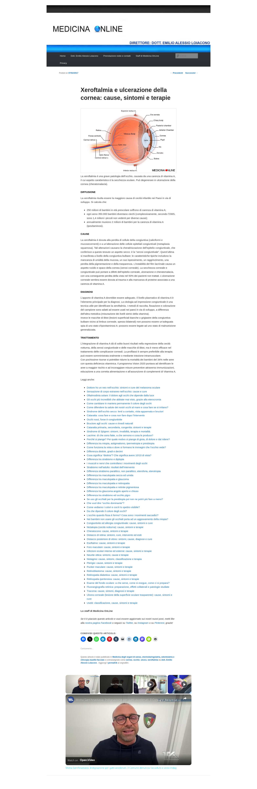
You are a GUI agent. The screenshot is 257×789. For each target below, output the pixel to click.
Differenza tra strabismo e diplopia (105, 459)
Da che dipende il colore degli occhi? (107, 511)
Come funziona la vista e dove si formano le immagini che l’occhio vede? (126, 447)
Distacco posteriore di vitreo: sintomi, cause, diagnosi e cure (119, 539)
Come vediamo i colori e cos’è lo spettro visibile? (113, 507)
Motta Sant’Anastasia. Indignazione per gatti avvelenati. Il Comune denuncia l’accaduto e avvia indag (128, 700)
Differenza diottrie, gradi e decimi (105, 451)
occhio (136, 660)
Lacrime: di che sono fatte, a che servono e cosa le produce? (120, 435)
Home (63, 56)
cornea (129, 660)
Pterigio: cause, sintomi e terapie (104, 563)
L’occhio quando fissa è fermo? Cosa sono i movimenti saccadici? (122, 515)
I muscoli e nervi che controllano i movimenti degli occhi (117, 463)
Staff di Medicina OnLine (147, 56)
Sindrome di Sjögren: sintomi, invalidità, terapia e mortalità (118, 431)
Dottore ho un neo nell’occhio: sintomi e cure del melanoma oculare (123, 387)
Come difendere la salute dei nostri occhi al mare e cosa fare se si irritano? (127, 407)
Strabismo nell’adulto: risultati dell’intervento (111, 467)
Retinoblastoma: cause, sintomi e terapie (109, 571)
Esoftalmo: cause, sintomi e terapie (106, 543)
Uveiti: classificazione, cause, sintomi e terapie (112, 602)
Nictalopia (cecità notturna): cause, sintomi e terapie (115, 527)
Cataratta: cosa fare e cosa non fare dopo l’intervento (116, 415)
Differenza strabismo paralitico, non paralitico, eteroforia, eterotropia (124, 471)
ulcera (144, 660)
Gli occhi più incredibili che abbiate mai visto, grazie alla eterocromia (124, 399)
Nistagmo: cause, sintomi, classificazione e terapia (114, 559)
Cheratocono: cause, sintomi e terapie (107, 531)
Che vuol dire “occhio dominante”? (105, 503)
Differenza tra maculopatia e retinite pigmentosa (113, 487)
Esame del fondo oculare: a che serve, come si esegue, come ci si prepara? (128, 583)
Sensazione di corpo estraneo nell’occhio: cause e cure (117, 391)
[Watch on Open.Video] (81, 760)
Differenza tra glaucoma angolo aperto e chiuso (112, 491)
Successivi (191, 73)
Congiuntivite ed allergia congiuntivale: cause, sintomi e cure (120, 523)
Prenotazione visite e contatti (117, 56)
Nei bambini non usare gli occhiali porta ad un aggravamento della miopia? (127, 519)
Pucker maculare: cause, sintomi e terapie (109, 566)
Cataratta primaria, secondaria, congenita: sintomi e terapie (119, 427)
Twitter (129, 622)
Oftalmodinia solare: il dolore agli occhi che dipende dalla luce (120, 395)
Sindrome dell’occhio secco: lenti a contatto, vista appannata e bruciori (125, 411)
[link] (71, 699)
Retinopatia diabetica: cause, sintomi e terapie (112, 575)
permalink (112, 663)
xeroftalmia (153, 660)
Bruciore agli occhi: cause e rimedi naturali (110, 423)
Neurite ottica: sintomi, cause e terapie (107, 555)
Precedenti (176, 73)
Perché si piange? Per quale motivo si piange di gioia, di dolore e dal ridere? (128, 439)
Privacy (63, 63)
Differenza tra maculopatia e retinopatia (108, 483)
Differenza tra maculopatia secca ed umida (110, 475)
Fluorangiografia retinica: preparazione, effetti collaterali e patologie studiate (128, 586)
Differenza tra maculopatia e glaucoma (108, 479)
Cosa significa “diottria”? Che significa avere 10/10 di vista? (119, 455)
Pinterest (159, 622)
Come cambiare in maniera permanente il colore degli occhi (119, 403)
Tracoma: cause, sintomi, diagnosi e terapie (110, 591)
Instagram (143, 622)
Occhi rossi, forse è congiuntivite (104, 419)
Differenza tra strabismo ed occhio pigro (108, 495)
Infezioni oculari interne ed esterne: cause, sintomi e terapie (119, 551)
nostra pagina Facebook (98, 622)
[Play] (150, 684)
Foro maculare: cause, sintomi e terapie (108, 547)
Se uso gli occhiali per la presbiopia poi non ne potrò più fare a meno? (125, 499)
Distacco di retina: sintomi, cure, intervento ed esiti (114, 535)
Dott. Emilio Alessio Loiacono (84, 56)
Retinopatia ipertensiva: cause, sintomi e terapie (113, 579)
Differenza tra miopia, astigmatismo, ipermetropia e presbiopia (120, 443)
